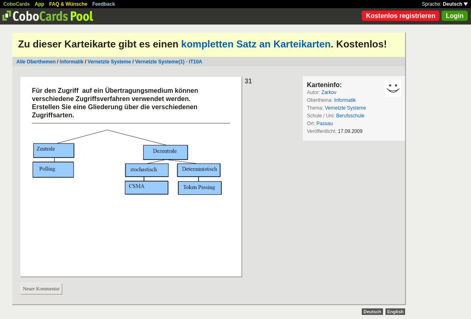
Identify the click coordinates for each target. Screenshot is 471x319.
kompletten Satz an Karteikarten (256, 43)
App (39, 4)
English (395, 311)
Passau (324, 123)
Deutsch (455, 4)
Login (455, 15)
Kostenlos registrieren (400, 15)
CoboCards (16, 4)
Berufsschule (350, 116)
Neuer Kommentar (41, 289)
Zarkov (328, 92)
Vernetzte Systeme (109, 62)
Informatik (71, 62)
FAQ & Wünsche (68, 4)
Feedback (103, 4)
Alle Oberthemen (36, 62)
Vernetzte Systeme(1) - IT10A (168, 62)
